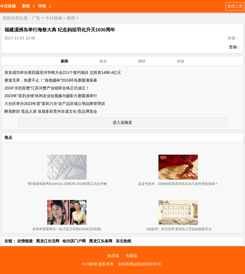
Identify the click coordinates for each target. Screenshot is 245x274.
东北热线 (123, 241)
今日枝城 (8, 6)
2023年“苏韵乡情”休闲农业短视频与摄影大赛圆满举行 (50, 96)
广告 (36, 18)
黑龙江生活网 (47, 241)
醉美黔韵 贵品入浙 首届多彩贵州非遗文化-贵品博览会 (50, 111)
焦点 (8, 137)
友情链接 (25, 241)
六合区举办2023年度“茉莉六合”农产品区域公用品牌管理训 (54, 103)
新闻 (26, 6)
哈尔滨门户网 (74, 241)
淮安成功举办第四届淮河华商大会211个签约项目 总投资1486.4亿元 (62, 72)
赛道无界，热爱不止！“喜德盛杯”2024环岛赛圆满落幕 (50, 80)
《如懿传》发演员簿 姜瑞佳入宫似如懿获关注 (178, 229)
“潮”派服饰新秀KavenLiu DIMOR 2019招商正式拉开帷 (67, 184)
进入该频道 (122, 122)
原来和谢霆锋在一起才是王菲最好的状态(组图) (66, 229)
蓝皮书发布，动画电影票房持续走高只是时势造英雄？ (178, 184)
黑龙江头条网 (100, 241)
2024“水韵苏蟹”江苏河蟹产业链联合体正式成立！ (46, 88)
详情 (42, 6)
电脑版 (131, 255)
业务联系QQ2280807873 (139, 264)
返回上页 (235, 6)
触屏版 (113, 255)
